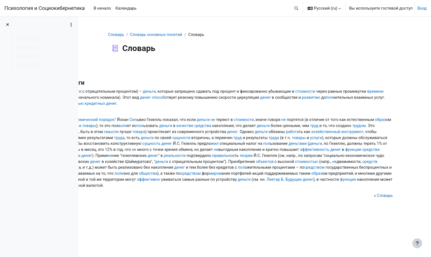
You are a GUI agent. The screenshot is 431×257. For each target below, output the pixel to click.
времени (180, 98)
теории (302, 176)
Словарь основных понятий (190, 34)
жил (378, 158)
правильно (277, 176)
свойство (294, 139)
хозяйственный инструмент (323, 145)
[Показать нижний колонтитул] (417, 243)
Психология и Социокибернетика (44, 8)
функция (211, 213)
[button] (297, 8)
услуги (103, 158)
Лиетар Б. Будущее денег (151, 213)
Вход (422, 8)
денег (316, 98)
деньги (132, 91)
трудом (268, 139)
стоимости (107, 98)
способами (174, 207)
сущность (312, 158)
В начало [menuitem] (102, 8)
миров (268, 201)
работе (107, 127)
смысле (377, 139)
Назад (99, 66)
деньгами (187, 158)
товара (117, 145)
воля (309, 133)
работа (276, 145)
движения (271, 189)
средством (266, 195)
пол (237, 104)
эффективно (294, 207)
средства (106, 139)
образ (194, 133)
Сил (212, 127)
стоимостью (178, 189)
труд (221, 139)
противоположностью (337, 104)
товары (275, 133)
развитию (218, 104)
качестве (374, 133)
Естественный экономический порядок (154, 127)
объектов (135, 189)
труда (175, 151)
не (294, 127)
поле (168, 201)
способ (330, 98)
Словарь (148, 34)
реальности (228, 176)
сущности (240, 151)
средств (244, 189)
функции (326, 170)
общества (198, 201)
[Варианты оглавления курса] (71, 25)
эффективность (286, 170)
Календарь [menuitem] (126, 8)
